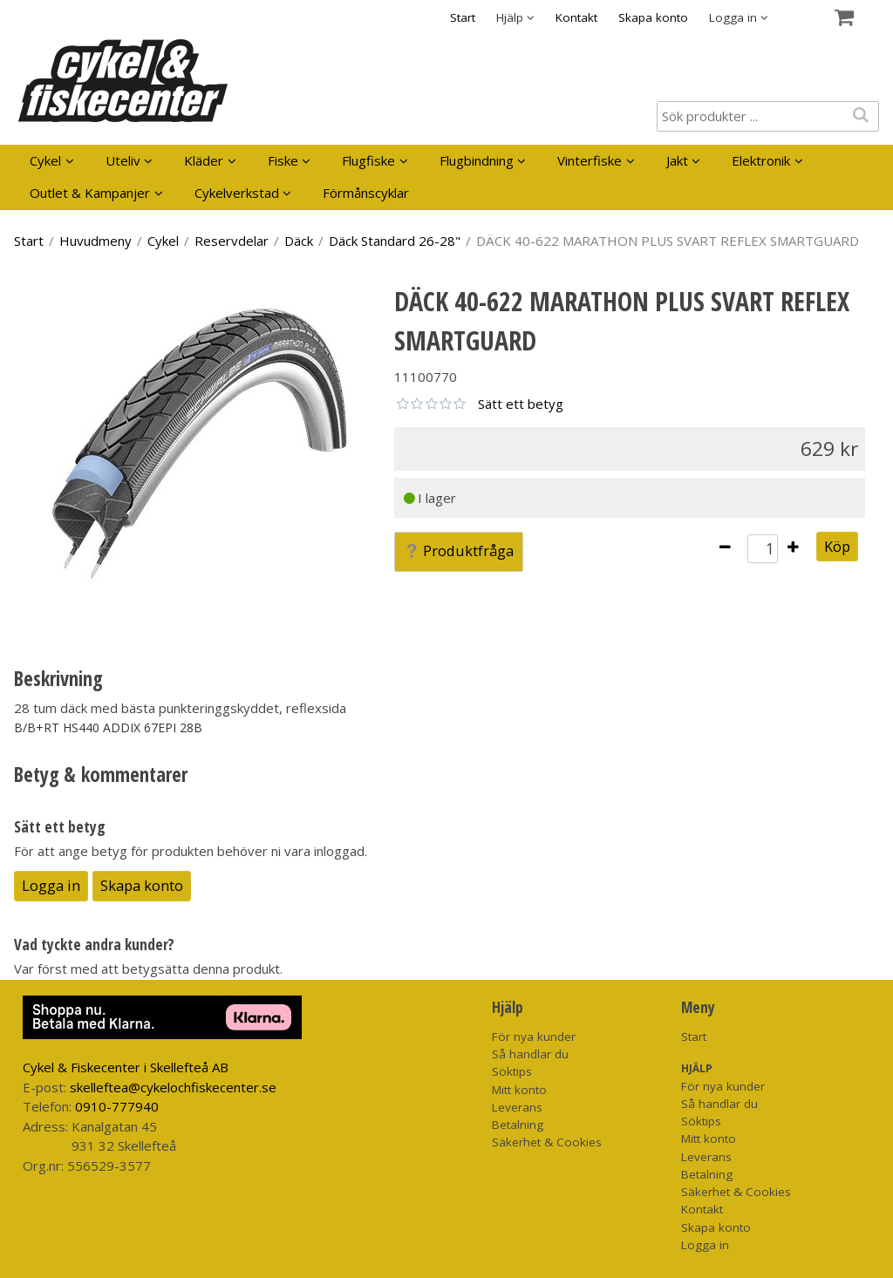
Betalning (517, 1124)
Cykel (45, 160)
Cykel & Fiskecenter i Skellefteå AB (125, 1067)
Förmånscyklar (366, 192)
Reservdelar (231, 240)
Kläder (203, 160)
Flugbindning (477, 160)
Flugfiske (368, 160)
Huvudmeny (95, 240)
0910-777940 (117, 1106)
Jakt (677, 160)
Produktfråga (459, 550)
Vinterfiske (589, 160)
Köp (837, 546)
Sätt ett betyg (520, 403)
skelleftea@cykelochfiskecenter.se (173, 1087)
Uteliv (123, 160)
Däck (298, 240)
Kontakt (576, 17)
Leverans (517, 1107)
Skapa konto (653, 17)
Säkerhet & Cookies (547, 1142)
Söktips (512, 1071)
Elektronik (761, 160)
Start (462, 17)
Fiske (283, 160)
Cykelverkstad (236, 192)
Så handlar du (530, 1054)
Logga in (51, 885)
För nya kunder (534, 1036)
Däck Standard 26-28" (394, 240)
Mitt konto (519, 1090)
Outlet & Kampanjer (90, 192)
